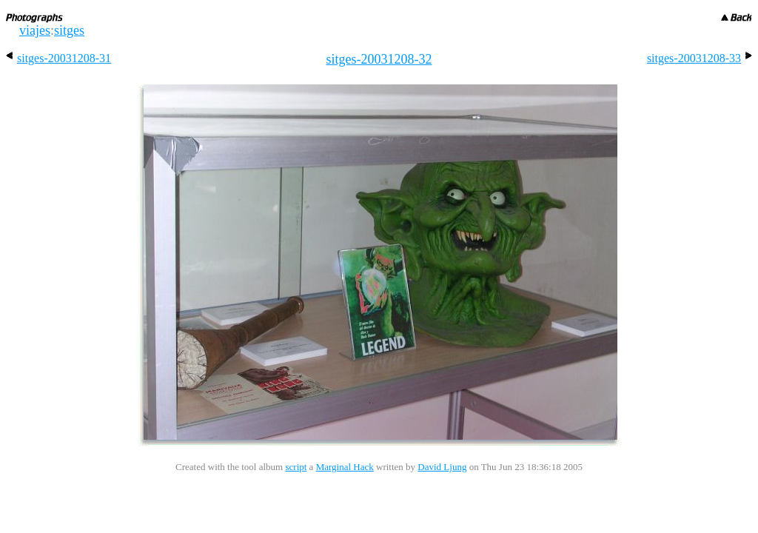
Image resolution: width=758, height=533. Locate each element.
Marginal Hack (345, 466)
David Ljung (441, 466)
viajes (34, 30)
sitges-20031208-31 (58, 58)
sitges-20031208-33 (699, 58)
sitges (69, 30)
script (295, 466)
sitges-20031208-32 (379, 59)
